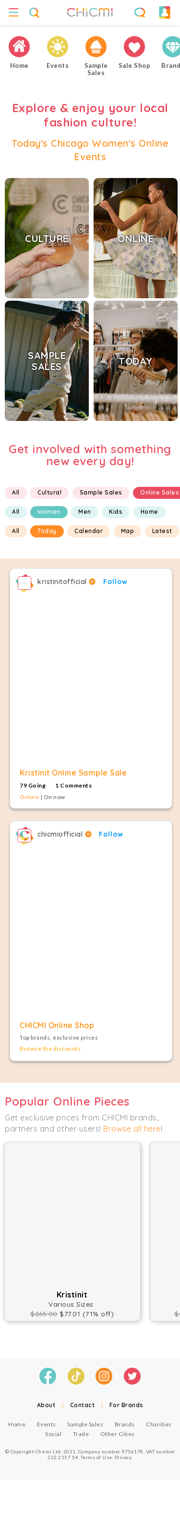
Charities (159, 1424)
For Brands (126, 1405)
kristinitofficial (66, 581)
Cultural (49, 492)
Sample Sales (101, 492)
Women (48, 511)
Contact (82, 1405)
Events (46, 1424)
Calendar (88, 530)
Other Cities (117, 1433)
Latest (162, 530)
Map (127, 530)
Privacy (123, 1457)
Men (84, 511)
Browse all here (132, 1128)
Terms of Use (96, 1457)
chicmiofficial (64, 834)
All (16, 492)
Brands (125, 1424)
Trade (81, 1433)
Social (53, 1433)
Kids (115, 511)
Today (47, 530)
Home (149, 511)
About (46, 1405)
